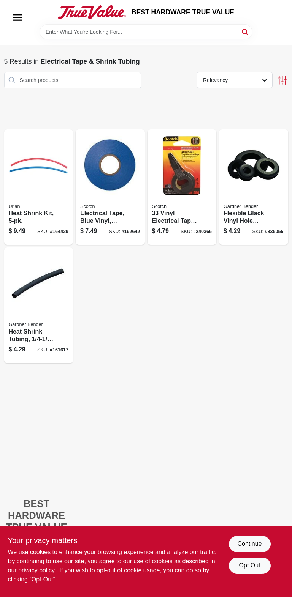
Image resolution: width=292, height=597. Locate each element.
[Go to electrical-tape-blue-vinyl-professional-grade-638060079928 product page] (110, 187)
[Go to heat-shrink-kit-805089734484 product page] (38, 187)
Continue (249, 543)
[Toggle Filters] (282, 80)
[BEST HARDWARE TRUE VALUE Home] (92, 12)
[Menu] (17, 17)
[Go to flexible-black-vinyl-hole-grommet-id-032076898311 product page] (253, 187)
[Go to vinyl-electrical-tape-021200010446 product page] (182, 187)
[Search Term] (146, 31)
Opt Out (249, 565)
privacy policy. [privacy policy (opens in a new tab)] (37, 570)
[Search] (245, 31)
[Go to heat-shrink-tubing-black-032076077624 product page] (38, 305)
